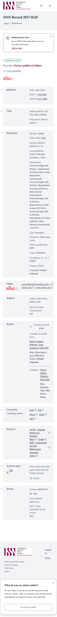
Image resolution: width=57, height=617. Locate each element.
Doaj (32, 410)
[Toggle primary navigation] (50, 6)
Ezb (39, 410)
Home (6, 23)
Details (34, 478)
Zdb (31, 419)
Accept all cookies (28, 607)
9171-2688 (42, 99)
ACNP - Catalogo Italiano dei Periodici (37, 432)
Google (41, 439)
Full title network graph (39, 326)
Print (44, 138)
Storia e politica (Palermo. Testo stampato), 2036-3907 (39, 344)
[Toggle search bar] (41, 6)
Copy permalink (12, 71)
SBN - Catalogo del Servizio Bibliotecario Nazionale (38, 448)
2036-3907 (42, 94)
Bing (32, 439)
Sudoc (41, 414)
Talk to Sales (16, 48)
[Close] (53, 582)
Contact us (48, 551)
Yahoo (32, 456)
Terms (47, 558)
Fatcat (32, 414)
